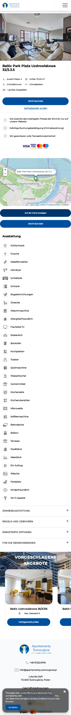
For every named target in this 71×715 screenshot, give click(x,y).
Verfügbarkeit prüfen (35, 108)
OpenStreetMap (54, 205)
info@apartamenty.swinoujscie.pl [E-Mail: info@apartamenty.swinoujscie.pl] (38, 670)
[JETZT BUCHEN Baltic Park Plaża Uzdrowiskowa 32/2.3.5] (35, 101)
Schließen (13, 707)
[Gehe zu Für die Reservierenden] (35, 543)
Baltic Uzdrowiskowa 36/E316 (28, 608)
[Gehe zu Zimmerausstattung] (35, 511)
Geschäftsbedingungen (35, 688)
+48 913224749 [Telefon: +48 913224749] (38, 662)
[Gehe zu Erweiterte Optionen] (35, 532)
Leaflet (42, 205)
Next (67, 37)
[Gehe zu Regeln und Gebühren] (35, 522)
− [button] (5, 174)
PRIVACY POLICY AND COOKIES (38, 696)
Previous (4, 37)
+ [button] (5, 170)
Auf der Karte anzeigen (35, 213)
